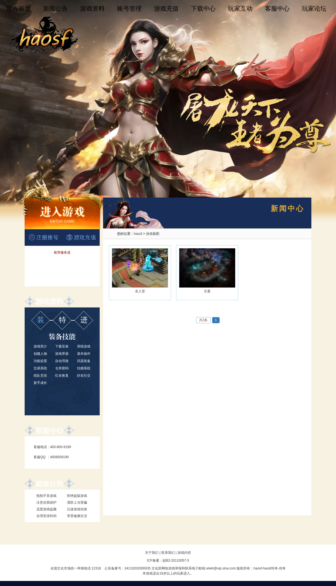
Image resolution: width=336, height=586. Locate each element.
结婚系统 (83, 368)
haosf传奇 (270, 568)
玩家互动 (240, 8)
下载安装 (62, 346)
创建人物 (40, 354)
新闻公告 (55, 8)
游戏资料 (92, 8)
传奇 (282, 568)
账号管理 (129, 8)
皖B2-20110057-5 (176, 560)
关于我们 (151, 553)
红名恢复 (62, 375)
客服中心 (277, 8)
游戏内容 (184, 553)
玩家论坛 (314, 8)
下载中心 (203, 8)
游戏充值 (166, 8)
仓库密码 (62, 368)
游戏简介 (40, 346)
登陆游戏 (83, 346)
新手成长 (40, 383)
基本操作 (83, 354)
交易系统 (40, 368)
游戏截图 (152, 234)
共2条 (203, 320)
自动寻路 (62, 361)
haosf (138, 234)
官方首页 (18, 8)
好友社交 (83, 375)
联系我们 (168, 553)
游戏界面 (62, 354)
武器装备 (83, 361)
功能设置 (40, 361)
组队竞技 (40, 375)
